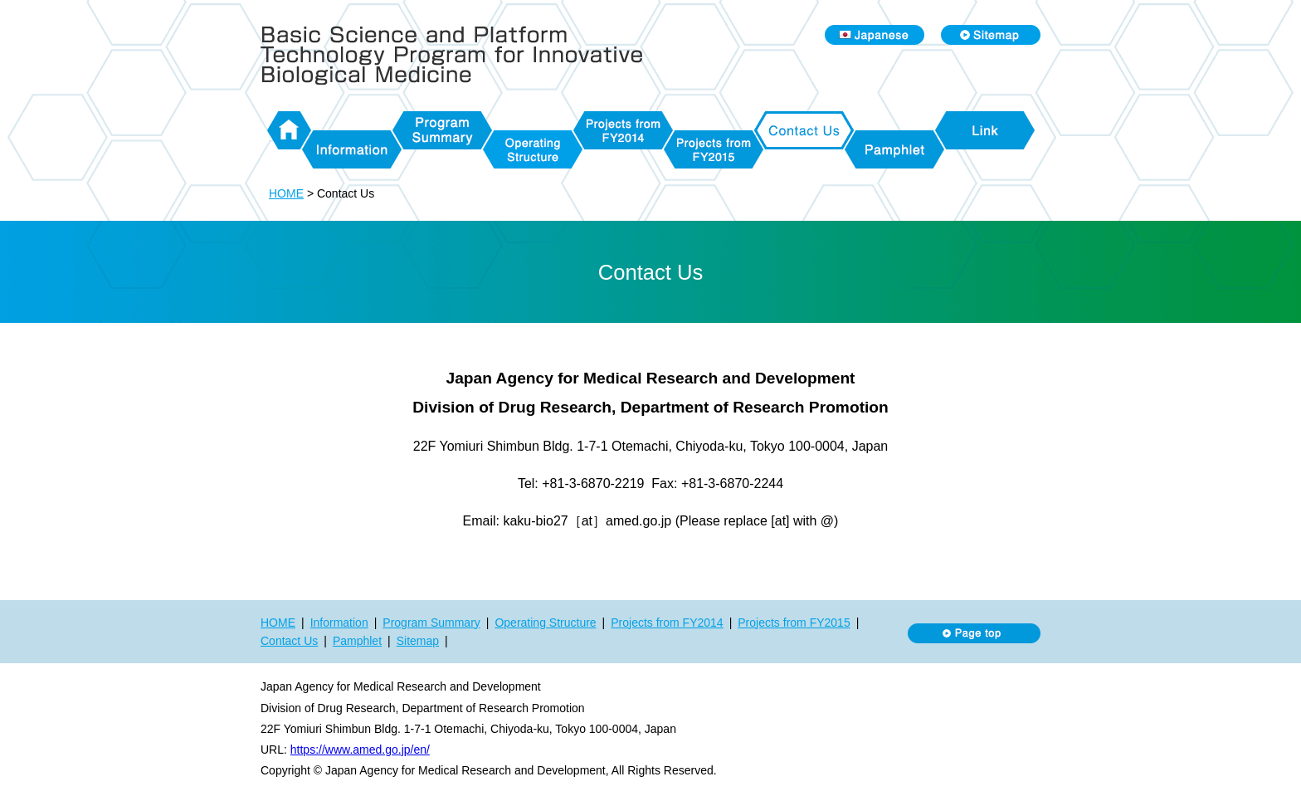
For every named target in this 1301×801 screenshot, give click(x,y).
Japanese (874, 35)
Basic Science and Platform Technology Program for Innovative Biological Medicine (460, 55)
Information (352, 149)
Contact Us (804, 130)
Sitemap (990, 35)
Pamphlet (894, 149)
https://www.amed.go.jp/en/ (360, 749)
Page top (974, 633)
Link (985, 130)
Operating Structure (532, 149)
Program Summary (442, 130)
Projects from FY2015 (713, 149)
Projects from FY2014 (623, 130)
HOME (289, 130)
